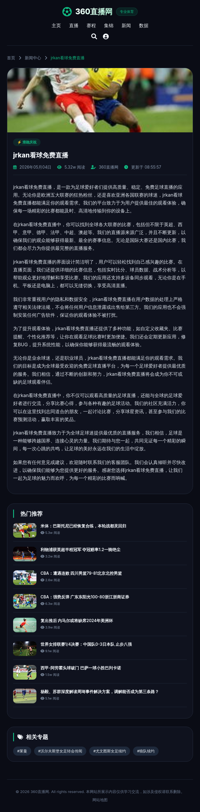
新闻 (126, 25)
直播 (73, 25)
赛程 (91, 25)
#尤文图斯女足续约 (109, 751)
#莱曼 (22, 751)
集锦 (108, 25)
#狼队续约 (146, 751)
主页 (56, 25)
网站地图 (100, 799)
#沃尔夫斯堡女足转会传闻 (60, 751)
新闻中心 (33, 58)
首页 (11, 58)
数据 (143, 25)
